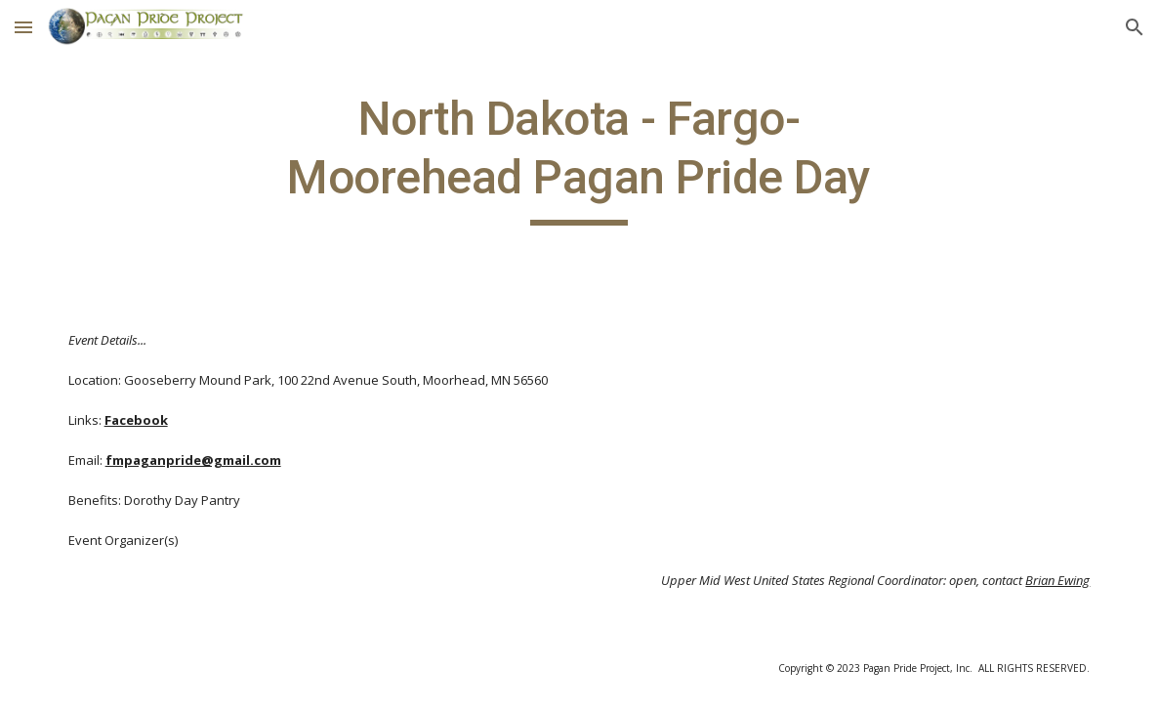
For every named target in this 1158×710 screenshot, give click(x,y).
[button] (23, 27)
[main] (578, 157)
